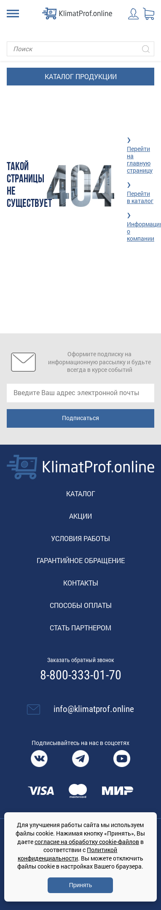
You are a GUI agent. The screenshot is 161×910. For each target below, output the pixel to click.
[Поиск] (80, 48)
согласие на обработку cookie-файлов (87, 842)
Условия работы (80, 538)
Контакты (80, 582)
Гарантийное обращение (81, 560)
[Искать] (145, 48)
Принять (80, 885)
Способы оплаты (81, 605)
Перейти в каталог (140, 197)
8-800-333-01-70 (80, 675)
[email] (80, 393)
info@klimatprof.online (94, 709)
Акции (80, 515)
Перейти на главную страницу (140, 159)
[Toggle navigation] (13, 13)
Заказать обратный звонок (80, 660)
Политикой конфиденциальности (68, 854)
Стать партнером (80, 627)
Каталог (80, 493)
